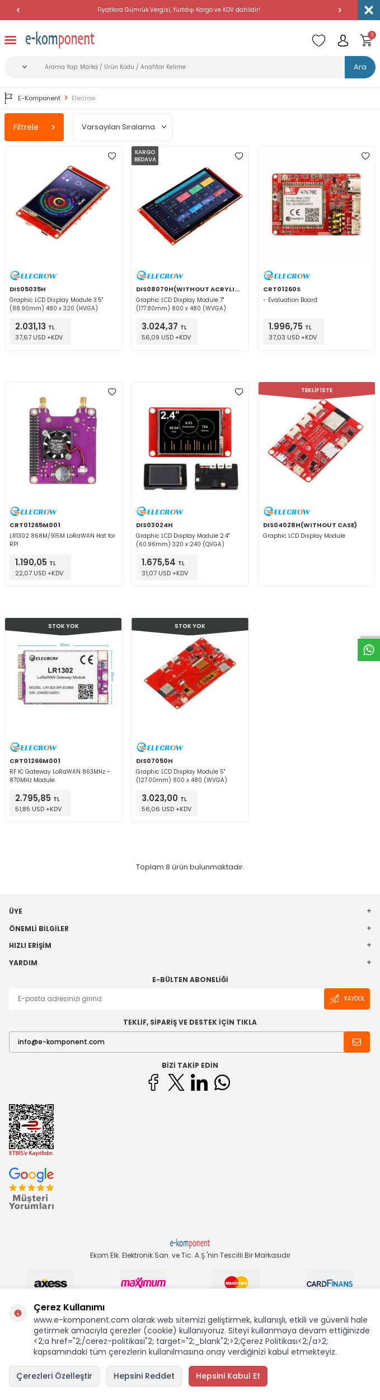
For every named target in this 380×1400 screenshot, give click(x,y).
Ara (360, 67)
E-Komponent (32, 98)
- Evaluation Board (290, 300)
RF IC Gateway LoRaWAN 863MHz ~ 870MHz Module (60, 776)
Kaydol (347, 999)
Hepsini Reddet (144, 1376)
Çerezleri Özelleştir (54, 1376)
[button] (18, 10)
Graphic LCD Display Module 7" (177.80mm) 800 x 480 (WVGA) (181, 304)
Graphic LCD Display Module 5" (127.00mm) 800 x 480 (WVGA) (181, 776)
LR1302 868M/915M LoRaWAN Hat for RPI (62, 540)
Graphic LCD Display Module (304, 536)
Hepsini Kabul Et (228, 1376)
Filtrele (34, 127)
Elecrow (84, 98)
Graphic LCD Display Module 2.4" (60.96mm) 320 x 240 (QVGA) (182, 540)
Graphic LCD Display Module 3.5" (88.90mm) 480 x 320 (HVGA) (56, 304)
